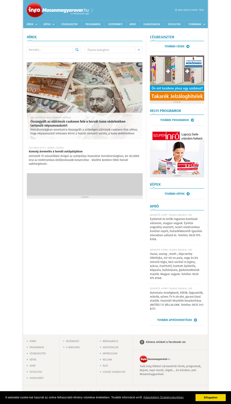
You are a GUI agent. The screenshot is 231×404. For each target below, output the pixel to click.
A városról (73, 347)
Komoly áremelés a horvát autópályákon (56, 151)
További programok (174, 120)
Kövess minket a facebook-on (166, 342)
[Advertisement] (84, 184)
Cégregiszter (69, 24)
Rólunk (107, 360)
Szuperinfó (115, 24)
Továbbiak (194, 24)
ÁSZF (105, 366)
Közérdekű (72, 341)
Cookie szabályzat (114, 372)
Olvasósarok (151, 24)
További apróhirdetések (174, 320)
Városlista (92, 10)
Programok (92, 24)
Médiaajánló (110, 341)
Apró (133, 24)
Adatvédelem (110, 347)
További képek (175, 193)
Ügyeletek (174, 24)
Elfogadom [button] (210, 397)
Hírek (30, 24)
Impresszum (110, 354)
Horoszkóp (37, 378)
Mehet (77, 50)
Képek (47, 24)
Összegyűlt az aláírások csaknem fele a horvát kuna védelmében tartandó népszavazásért (77, 123)
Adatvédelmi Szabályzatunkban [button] (163, 397)
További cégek (174, 46)
